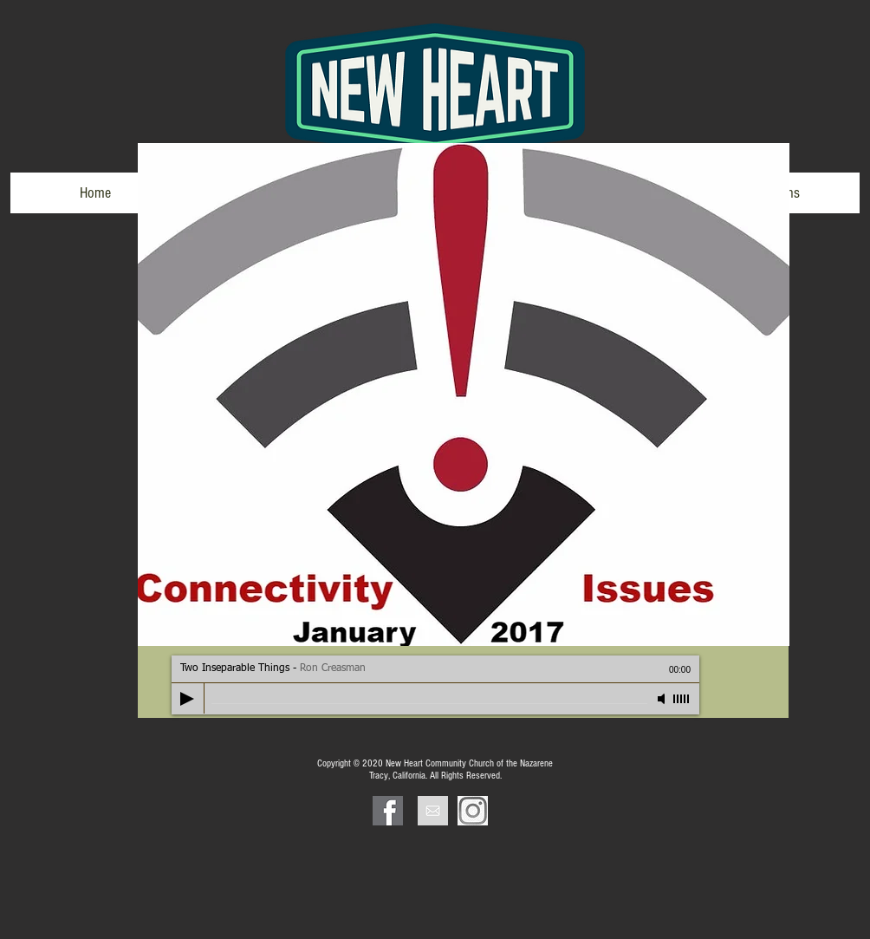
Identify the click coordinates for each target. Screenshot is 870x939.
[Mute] (663, 699)
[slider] (682, 698)
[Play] (187, 699)
